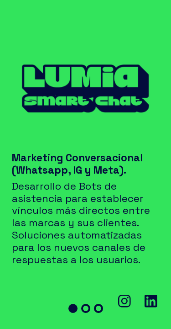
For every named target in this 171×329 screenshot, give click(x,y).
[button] (73, 308)
